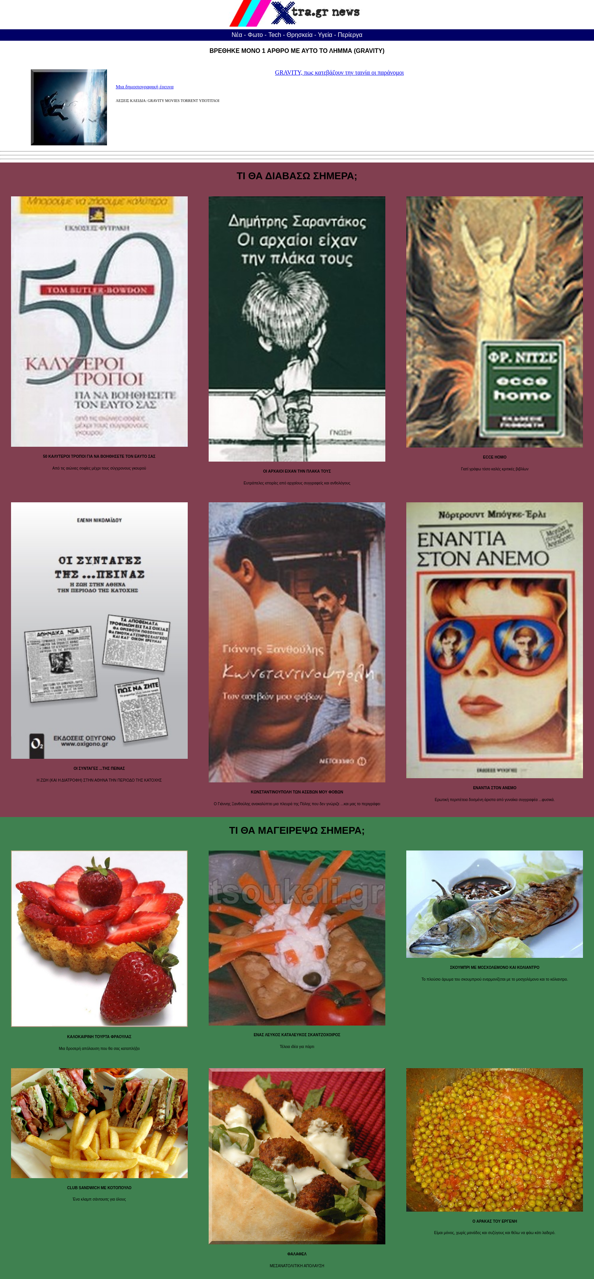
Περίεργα (350, 35)
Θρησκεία (300, 35)
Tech (274, 35)
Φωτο (255, 35)
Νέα (237, 35)
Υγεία (325, 35)
